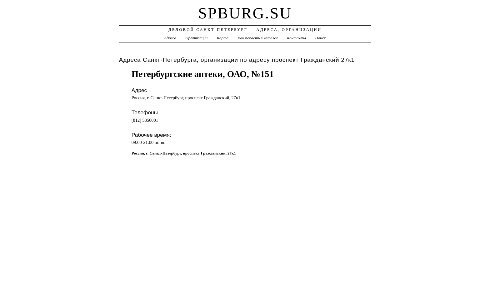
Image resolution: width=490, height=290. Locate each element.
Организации (196, 38)
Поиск (320, 38)
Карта (222, 38)
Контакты (296, 38)
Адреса (170, 38)
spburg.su (245, 13)
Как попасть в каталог (258, 38)
